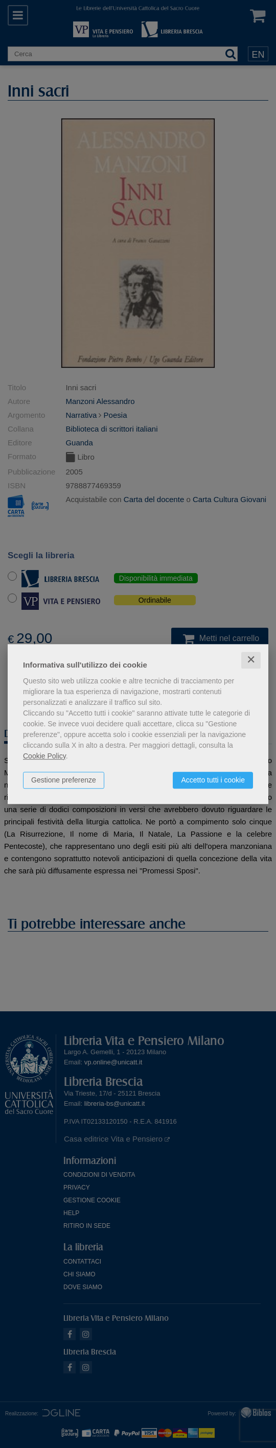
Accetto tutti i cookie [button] (213, 780)
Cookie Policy (44, 756)
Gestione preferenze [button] (63, 780)
